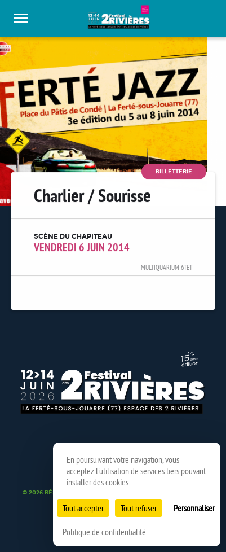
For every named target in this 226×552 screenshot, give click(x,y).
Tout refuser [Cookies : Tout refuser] (139, 508)
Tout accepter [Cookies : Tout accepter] (83, 508)
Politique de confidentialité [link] (104, 531)
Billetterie (174, 171)
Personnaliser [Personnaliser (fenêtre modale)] (194, 508)
